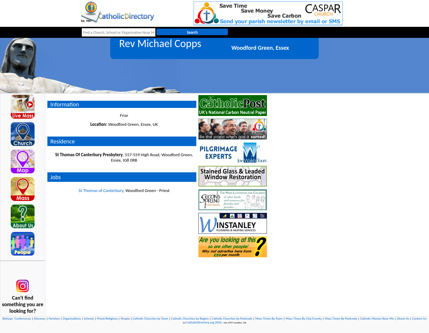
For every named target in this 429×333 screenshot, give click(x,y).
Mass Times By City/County (304, 318)
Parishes (54, 318)
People (125, 318)
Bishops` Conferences (17, 318)
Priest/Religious (107, 318)
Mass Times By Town (269, 318)
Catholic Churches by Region (190, 318)
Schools (89, 318)
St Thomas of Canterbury (101, 190)
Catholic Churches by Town (150, 318)
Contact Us (419, 318)
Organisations (72, 318)
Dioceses (40, 318)
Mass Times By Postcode (341, 318)
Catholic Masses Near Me (377, 318)
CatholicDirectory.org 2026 (204, 322)
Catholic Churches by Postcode (232, 318)
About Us (403, 318)
